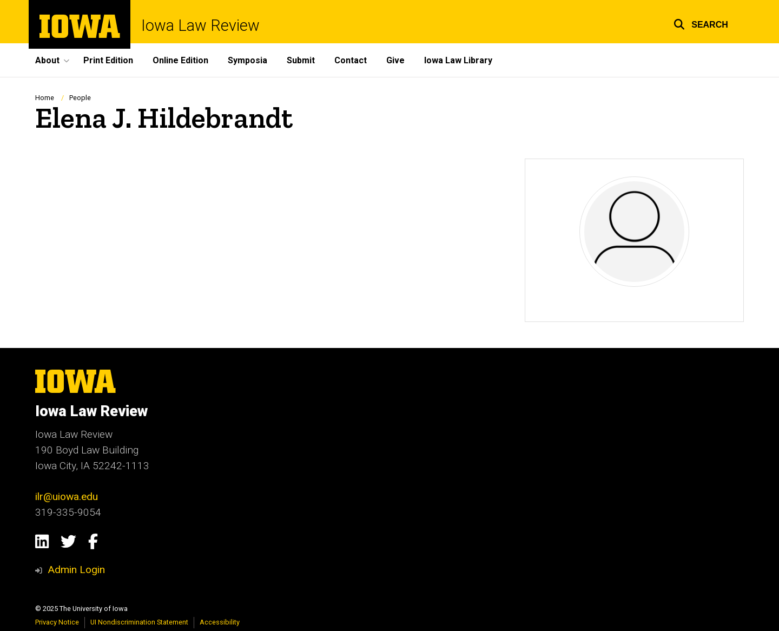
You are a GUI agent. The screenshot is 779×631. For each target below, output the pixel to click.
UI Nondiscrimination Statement (139, 622)
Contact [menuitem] (350, 60)
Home (44, 98)
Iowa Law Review (200, 26)
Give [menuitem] (395, 60)
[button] (701, 23)
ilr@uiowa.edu (66, 496)
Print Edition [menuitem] (108, 60)
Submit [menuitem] (301, 60)
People (80, 98)
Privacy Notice (57, 622)
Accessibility (220, 622)
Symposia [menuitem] (247, 60)
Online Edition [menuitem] (180, 60)
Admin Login (76, 569)
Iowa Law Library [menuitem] (458, 60)
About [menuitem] (47, 60)
